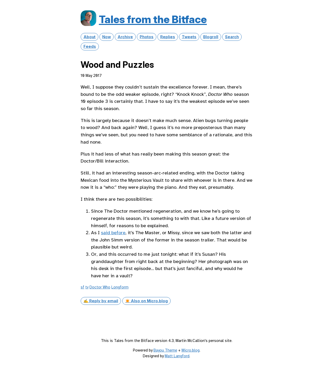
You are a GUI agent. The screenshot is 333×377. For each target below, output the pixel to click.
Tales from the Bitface (153, 19)
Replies (167, 37)
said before (113, 232)
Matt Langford (177, 356)
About (89, 37)
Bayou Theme (165, 350)
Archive (125, 37)
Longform (120, 287)
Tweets (189, 37)
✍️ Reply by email (101, 301)
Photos (146, 37)
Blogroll (210, 37)
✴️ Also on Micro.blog (146, 301)
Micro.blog (191, 350)
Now (106, 37)
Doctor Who (99, 287)
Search (232, 37)
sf (82, 287)
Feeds (90, 46)
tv (86, 287)
